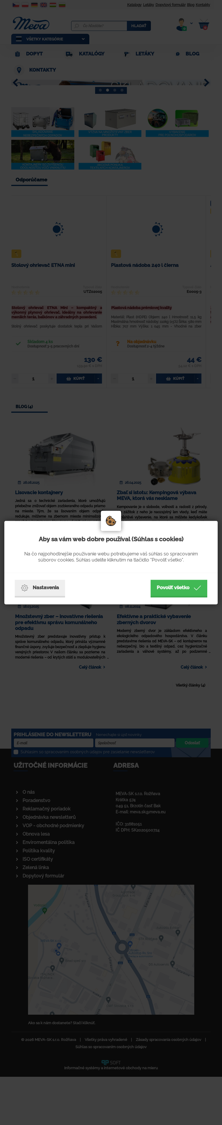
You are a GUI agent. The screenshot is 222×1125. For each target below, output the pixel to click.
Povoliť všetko (179, 588)
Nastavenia (40, 588)
